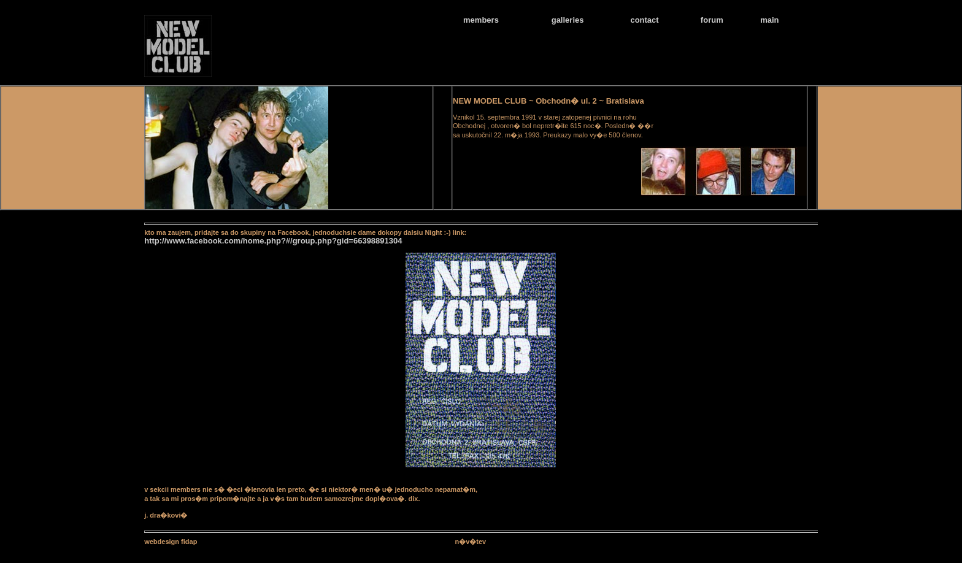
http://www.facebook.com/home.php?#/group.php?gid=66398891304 (273, 240)
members (481, 20)
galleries (568, 20)
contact (644, 20)
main (769, 20)
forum (712, 20)
